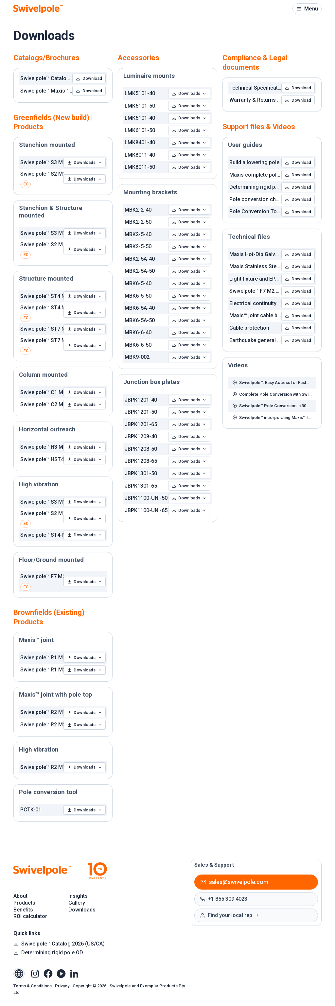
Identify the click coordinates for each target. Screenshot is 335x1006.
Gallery (76, 903)
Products (24, 903)
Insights (78, 896)
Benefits (23, 910)
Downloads (84, 162)
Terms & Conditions (32, 985)
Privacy (62, 985)
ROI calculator (30, 916)
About (20, 896)
